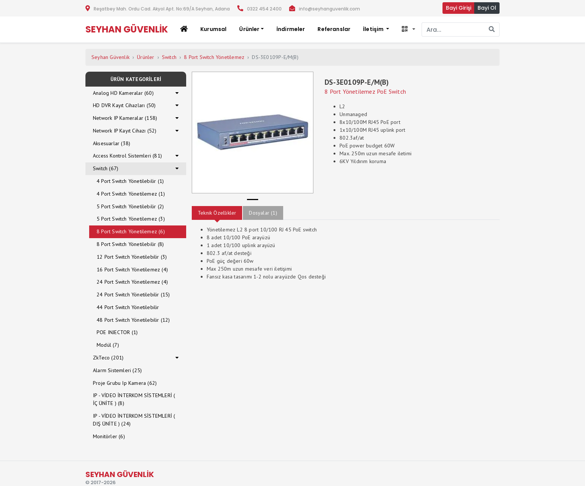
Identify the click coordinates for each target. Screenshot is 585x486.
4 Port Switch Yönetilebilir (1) (130, 181)
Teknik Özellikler (217, 212)
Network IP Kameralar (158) (125, 118)
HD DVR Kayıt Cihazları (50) (124, 105)
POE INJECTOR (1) (117, 332)
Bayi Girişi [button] (458, 8)
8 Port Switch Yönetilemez (214, 57)
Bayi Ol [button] (487, 8)
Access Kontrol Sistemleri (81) (127, 155)
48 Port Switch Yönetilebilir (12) (133, 320)
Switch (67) (105, 168)
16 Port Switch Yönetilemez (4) (132, 269)
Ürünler (145, 57)
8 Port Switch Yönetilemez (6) (131, 231)
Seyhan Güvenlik (110, 57)
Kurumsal (213, 29)
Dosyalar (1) (263, 212)
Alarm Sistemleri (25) (117, 370)
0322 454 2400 (264, 9)
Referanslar (333, 29)
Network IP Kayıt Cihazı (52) (125, 130)
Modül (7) (108, 345)
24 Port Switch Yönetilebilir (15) (133, 294)
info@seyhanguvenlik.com (329, 9)
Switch (169, 57)
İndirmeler (290, 29)
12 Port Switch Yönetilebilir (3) (132, 256)
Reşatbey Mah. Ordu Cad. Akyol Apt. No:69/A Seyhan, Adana (162, 9)
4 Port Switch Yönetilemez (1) (131, 193)
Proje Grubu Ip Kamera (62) (125, 383)
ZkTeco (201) (108, 357)
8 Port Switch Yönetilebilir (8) (130, 244)
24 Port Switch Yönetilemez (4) (132, 281)
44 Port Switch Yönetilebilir (128, 307)
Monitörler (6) (109, 436)
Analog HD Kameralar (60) (123, 93)
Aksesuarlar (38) (111, 143)
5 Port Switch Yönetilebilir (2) (130, 206)
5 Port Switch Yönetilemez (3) (131, 218)
